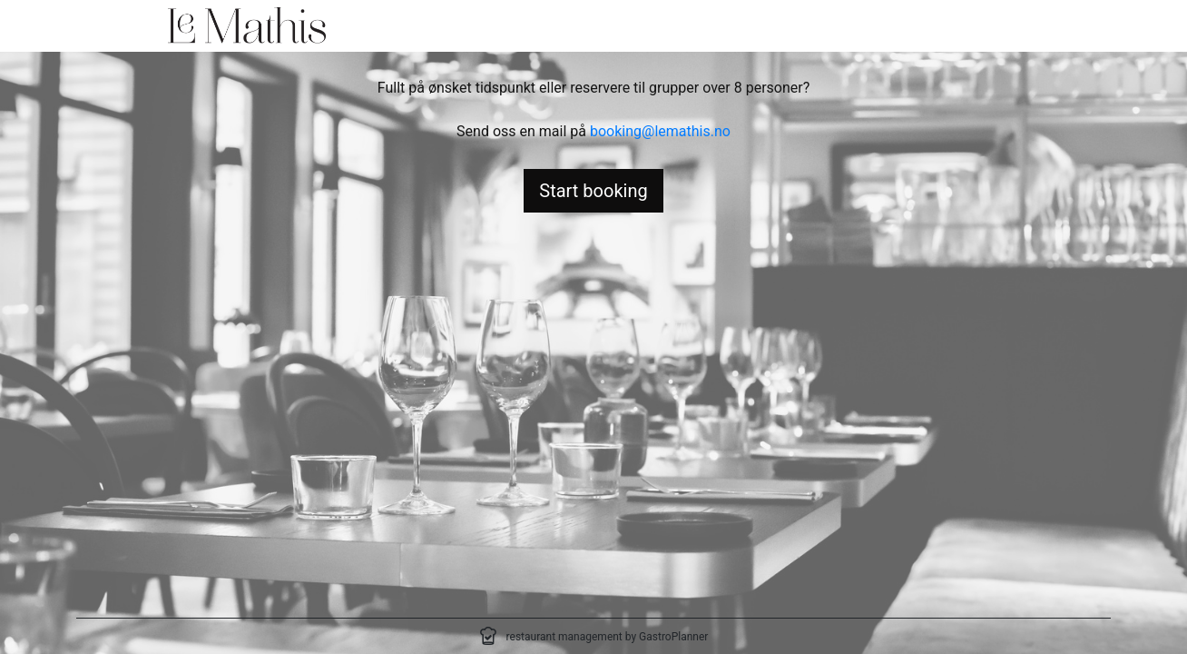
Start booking (593, 191)
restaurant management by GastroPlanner (607, 636)
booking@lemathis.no (660, 131)
